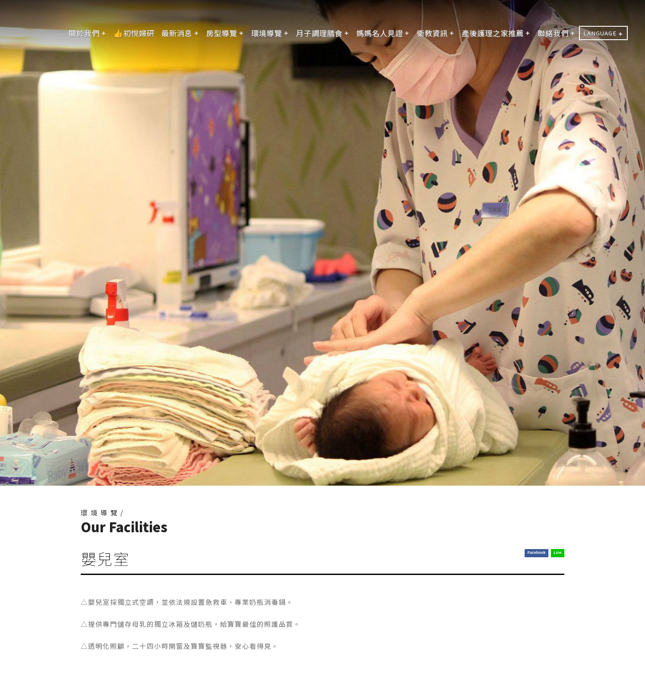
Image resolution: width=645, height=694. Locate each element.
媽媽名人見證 (379, 33)
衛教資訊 (432, 33)
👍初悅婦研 (133, 33)
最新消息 (176, 33)
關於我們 (84, 33)
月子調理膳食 (319, 33)
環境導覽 (266, 33)
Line (558, 552)
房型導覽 (221, 33)
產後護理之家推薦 (493, 33)
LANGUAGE (600, 33)
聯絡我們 (553, 33)
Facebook (536, 552)
